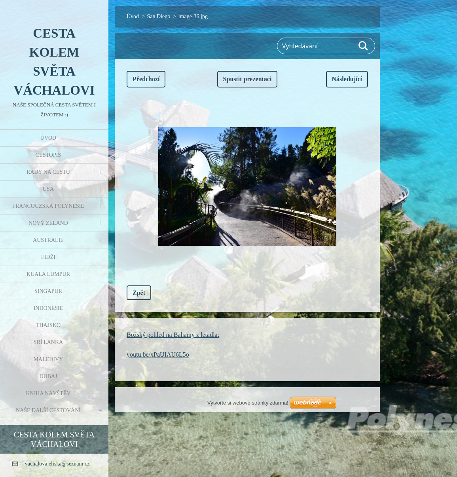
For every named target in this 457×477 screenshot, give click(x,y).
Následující (347, 79)
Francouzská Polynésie (48, 206)
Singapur (48, 291)
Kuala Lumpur (48, 274)
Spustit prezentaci (247, 79)
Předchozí (146, 79)
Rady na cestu (48, 172)
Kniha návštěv (48, 393)
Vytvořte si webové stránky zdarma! (247, 403)
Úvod (48, 138)
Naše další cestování (48, 410)
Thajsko (48, 325)
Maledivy (48, 359)
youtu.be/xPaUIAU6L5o (158, 354)
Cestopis (48, 155)
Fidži (48, 257)
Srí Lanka (48, 342)
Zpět (139, 292)
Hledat (363, 46)
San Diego (159, 16)
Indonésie (48, 308)
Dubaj (48, 376)
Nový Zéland (48, 223)
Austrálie (48, 240)
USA (48, 189)
